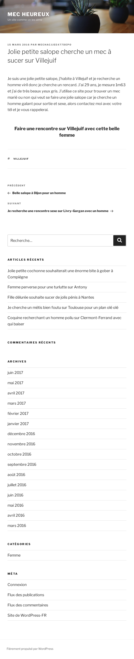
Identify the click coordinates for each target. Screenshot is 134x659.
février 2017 (18, 413)
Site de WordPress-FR (27, 615)
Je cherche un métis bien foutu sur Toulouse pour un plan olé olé (63, 307)
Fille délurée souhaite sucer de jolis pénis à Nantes (51, 297)
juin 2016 (15, 495)
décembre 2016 (21, 434)
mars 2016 (17, 525)
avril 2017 (16, 393)
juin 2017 (15, 372)
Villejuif (21, 158)
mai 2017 (15, 383)
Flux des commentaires (28, 605)
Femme (14, 555)
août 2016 (16, 474)
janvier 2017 (18, 424)
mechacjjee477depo (55, 44)
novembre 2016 (21, 444)
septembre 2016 (22, 464)
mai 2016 (16, 505)
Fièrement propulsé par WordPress (30, 648)
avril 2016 (16, 515)
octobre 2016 (19, 454)
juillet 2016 (17, 485)
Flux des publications (26, 595)
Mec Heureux (29, 14)
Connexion (17, 584)
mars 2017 (17, 403)
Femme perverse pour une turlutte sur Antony (47, 287)
